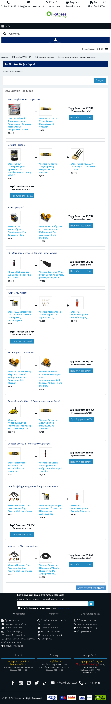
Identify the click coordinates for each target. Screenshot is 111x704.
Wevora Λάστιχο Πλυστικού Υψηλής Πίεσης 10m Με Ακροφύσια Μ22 (49, 569)
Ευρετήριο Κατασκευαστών (51, 620)
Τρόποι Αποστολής (11, 628)
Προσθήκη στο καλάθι (80, 117)
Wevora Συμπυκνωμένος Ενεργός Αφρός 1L (80, 314)
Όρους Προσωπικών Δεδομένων (18, 639)
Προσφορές (44, 639)
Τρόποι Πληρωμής (11, 631)
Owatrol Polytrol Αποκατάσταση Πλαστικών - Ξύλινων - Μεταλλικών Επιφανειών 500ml (20, 124)
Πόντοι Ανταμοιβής (11, 642)
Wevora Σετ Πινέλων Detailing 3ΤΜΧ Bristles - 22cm (83, 166)
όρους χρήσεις (65, 608)
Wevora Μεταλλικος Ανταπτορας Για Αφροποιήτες (50, 314)
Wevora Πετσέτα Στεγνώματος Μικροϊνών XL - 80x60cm (48, 122)
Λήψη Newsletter (83, 631)
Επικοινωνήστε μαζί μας (14, 624)
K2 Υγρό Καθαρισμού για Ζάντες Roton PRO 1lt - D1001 (19, 275)
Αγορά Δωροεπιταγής (48, 631)
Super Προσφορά (16, 207)
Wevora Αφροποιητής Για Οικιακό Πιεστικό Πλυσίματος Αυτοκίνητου (19, 316)
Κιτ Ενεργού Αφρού (17, 292)
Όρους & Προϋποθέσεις (14, 635)
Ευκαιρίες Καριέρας (12, 645)
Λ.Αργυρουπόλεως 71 (90, 661)
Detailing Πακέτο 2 (16, 144)
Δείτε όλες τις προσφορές (90, 587)
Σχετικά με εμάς (10, 620)
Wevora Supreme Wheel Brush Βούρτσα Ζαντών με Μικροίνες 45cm (51, 275)
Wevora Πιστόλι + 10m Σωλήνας (23, 546)
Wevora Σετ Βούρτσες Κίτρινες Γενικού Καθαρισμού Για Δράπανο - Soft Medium (50, 232)
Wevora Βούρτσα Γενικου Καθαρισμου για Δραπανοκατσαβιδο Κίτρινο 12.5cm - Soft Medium (50, 378)
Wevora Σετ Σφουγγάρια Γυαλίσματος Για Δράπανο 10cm (17, 230)
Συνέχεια (100, 80)
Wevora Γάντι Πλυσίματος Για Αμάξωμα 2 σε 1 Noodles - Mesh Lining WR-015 (19, 169)
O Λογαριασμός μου (85, 620)
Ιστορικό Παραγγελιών (85, 624)
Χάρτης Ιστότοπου (47, 628)
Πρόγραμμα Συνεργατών (50, 635)
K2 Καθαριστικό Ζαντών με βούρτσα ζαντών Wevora (32, 253)
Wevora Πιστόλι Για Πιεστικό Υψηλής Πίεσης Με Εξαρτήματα (20, 508)
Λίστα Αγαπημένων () (85, 628)
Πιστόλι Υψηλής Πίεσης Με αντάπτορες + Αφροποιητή (33, 486)
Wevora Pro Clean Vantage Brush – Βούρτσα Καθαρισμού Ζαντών (50, 467)
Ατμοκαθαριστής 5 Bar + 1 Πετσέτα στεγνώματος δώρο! (34, 401)
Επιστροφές (44, 624)
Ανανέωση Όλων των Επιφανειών (24, 99)
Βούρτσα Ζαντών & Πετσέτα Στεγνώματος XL (29, 443)
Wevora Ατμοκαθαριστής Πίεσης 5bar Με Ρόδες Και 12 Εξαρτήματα (19, 424)
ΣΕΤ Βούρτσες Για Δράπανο (21, 352)
